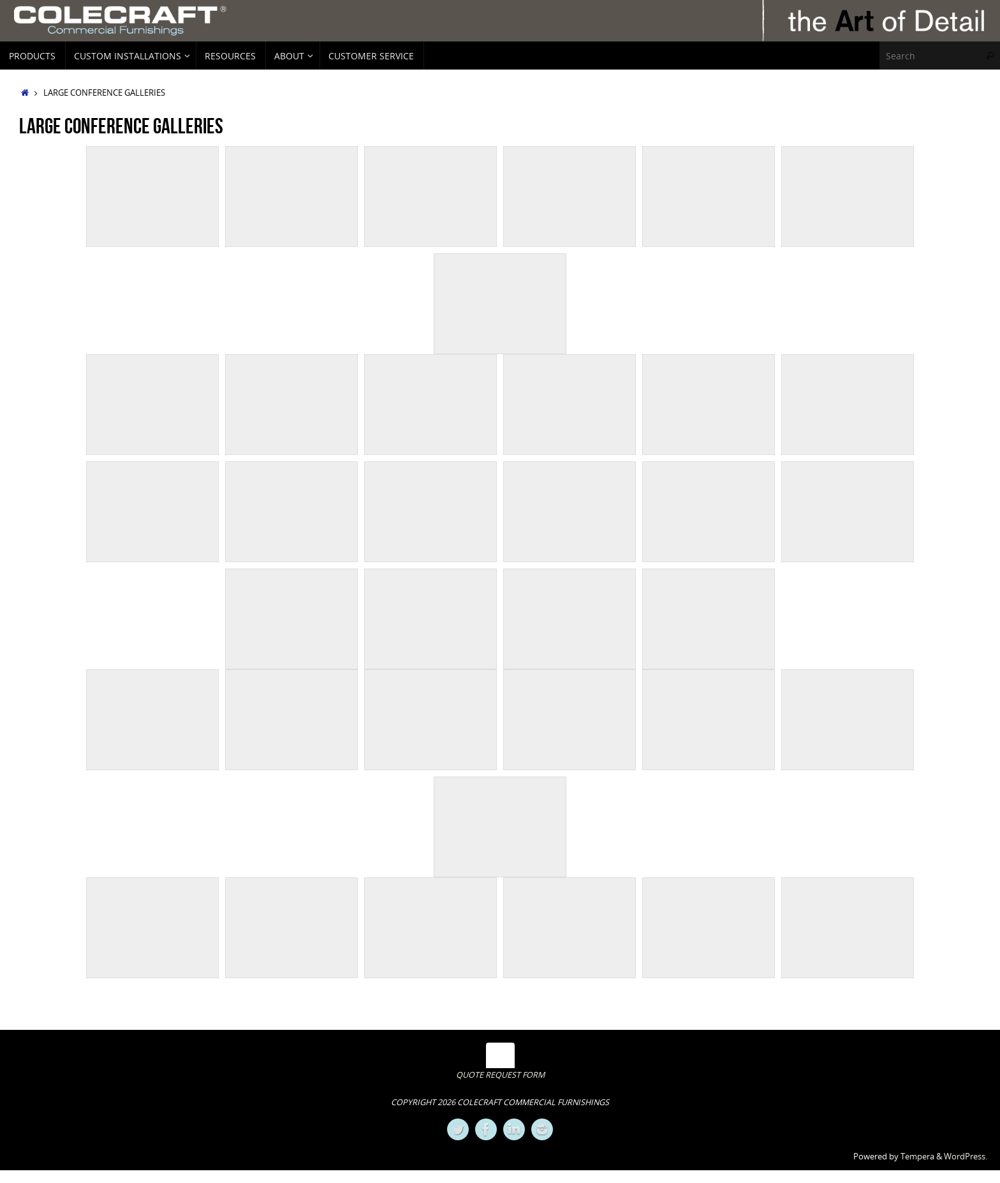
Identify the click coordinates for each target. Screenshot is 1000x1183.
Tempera (917, 1156)
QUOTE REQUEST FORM (500, 1074)
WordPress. (965, 1156)
